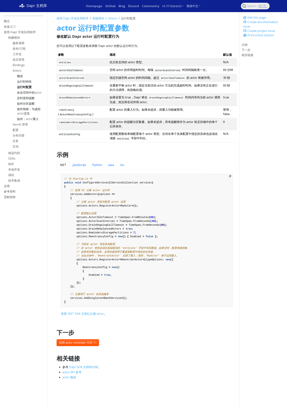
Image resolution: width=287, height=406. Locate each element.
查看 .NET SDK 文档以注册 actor (82, 314)
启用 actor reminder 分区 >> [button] (78, 343)
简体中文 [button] (192, 6)
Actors (112, 18)
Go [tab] (122, 165)
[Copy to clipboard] (230, 176)
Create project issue (259, 31)
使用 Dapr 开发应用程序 (72, 18)
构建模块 (98, 18)
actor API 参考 (71, 372)
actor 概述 (69, 377)
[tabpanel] (147, 244)
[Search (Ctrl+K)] (255, 6)
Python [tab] (97, 165)
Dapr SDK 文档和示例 (83, 367)
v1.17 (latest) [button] (171, 6)
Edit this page (254, 18)
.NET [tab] (63, 165)
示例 (244, 45)
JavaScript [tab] (79, 165)
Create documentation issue (260, 24)
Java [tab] (111, 165)
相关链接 (247, 55)
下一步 (246, 50)
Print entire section (258, 35)
